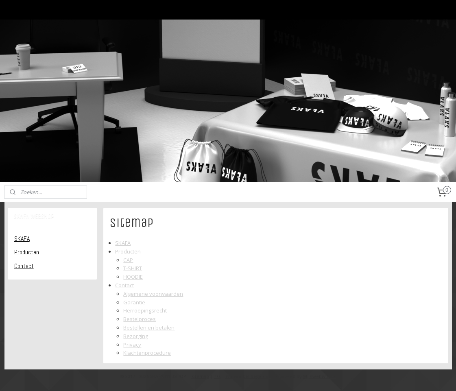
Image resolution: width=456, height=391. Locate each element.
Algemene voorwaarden (153, 293)
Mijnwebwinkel (319, 376)
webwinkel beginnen (248, 376)
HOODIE (133, 276)
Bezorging (136, 336)
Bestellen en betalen (149, 327)
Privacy (133, 344)
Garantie (135, 302)
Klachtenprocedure (147, 352)
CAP (128, 260)
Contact (125, 285)
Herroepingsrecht (145, 310)
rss (217, 376)
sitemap (200, 376)
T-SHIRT (133, 268)
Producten (128, 251)
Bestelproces (140, 319)
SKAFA (123, 243)
